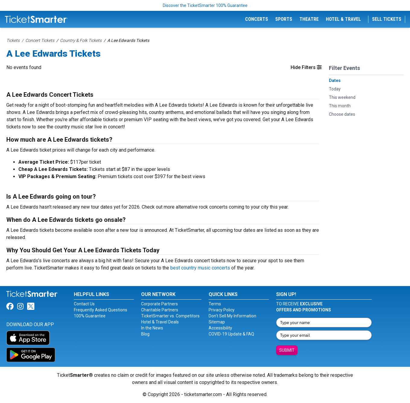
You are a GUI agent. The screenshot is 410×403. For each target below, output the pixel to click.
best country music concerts (200, 268)
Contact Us (84, 303)
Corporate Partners (159, 303)
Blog (145, 334)
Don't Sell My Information (232, 315)
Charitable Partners (159, 309)
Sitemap (217, 322)
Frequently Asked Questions (100, 309)
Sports (283, 19)
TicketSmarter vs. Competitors (170, 315)
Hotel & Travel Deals (160, 322)
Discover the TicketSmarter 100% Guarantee (205, 5)
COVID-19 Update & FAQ (231, 334)
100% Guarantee (90, 315)
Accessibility (220, 328)
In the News (152, 328)
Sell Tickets (386, 19)
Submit (287, 350)
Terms (215, 303)
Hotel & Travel (343, 19)
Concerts (256, 19)
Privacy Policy (222, 309)
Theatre (309, 19)
